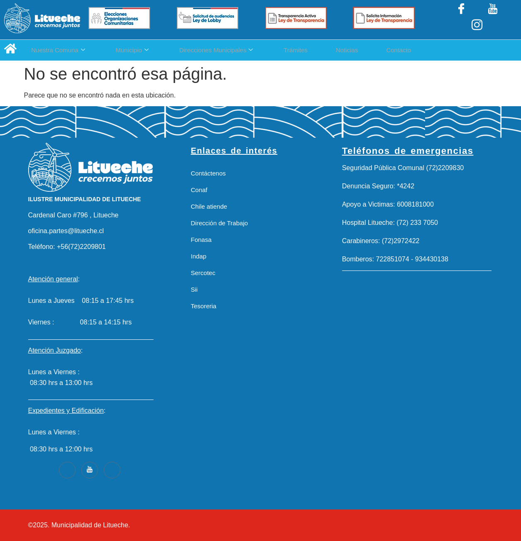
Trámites (323, 50)
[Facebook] (455, 19)
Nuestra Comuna (58, 50)
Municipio (141, 50)
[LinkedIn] (477, 19)
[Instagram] (499, 19)
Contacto (444, 50)
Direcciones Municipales (235, 50)
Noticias (384, 50)
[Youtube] (89, 470)
